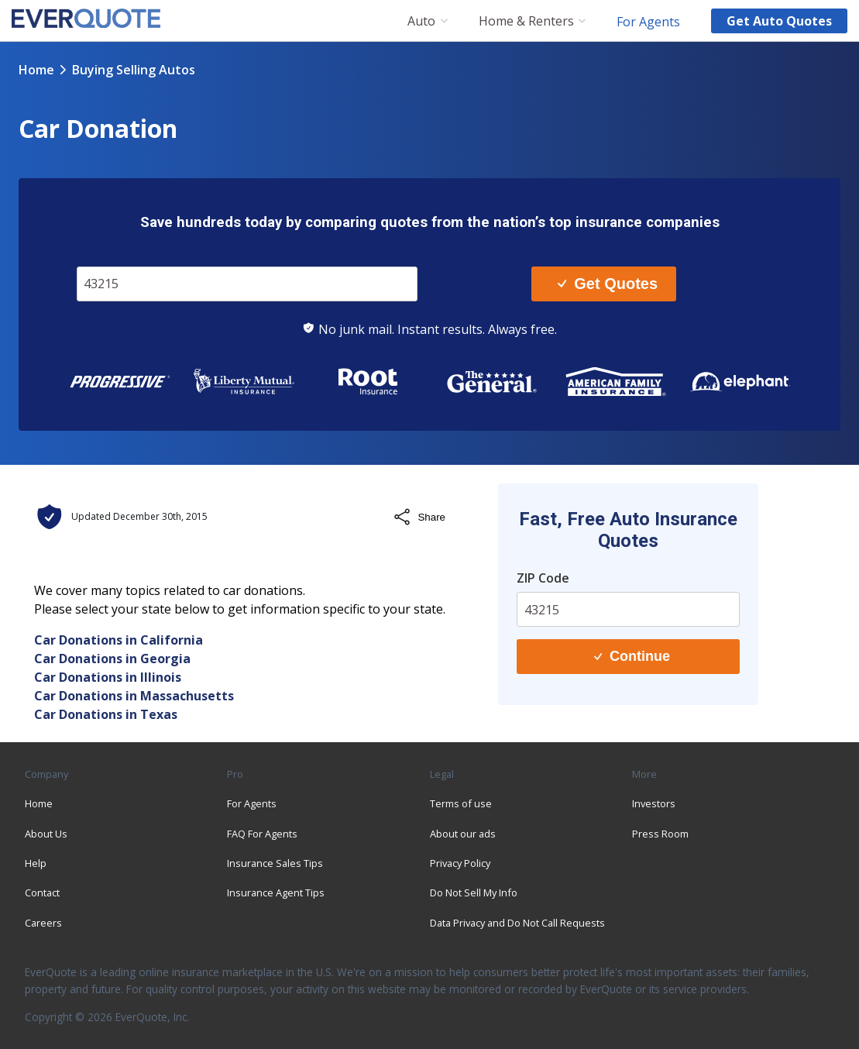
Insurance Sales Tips (275, 863)
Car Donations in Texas (105, 714)
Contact (42, 892)
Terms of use (461, 803)
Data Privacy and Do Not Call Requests (517, 923)
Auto (421, 21)
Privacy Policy (460, 863)
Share (419, 516)
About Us (46, 834)
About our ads (463, 834)
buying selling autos (133, 69)
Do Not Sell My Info (473, 892)
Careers (43, 923)
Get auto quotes (779, 20)
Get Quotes (608, 283)
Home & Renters (526, 21)
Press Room (660, 834)
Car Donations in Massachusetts (134, 695)
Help (35, 863)
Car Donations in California (118, 639)
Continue (632, 656)
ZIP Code (543, 577)
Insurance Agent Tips (276, 892)
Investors (653, 803)
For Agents (648, 20)
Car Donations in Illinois (107, 677)
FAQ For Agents (262, 834)
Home (36, 69)
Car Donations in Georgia (112, 658)
